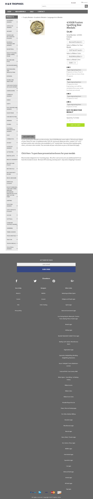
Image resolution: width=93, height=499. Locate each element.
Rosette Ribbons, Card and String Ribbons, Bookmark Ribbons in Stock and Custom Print (12, 191)
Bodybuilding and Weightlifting (11, 70)
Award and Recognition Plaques (12, 36)
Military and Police (10, 164)
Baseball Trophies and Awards (12, 43)
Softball (12, 219)
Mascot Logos (68, 431)
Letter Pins (12, 152)
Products (10, 17)
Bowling (9, 76)
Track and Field (12, 235)
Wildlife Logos (68, 448)
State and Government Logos (68, 310)
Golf (12, 135)
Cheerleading (12, 90)
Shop (9, 12)
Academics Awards (12, 21)
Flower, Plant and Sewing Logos (68, 408)
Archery (12, 31)
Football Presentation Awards (12, 129)
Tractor (12, 239)
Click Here (26, 153)
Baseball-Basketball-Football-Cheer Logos (68, 336)
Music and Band (11, 178)
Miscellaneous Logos (69, 425)
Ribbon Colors (68, 391)
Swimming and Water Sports (68, 293)
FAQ (18, 305)
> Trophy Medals (27, 17)
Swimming (12, 228)
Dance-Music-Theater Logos (69, 437)
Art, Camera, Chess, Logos (68, 443)
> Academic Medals (39, 17)
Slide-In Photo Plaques (11, 210)
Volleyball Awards (12, 248)
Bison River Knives (12, 66)
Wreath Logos (68, 324)
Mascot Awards (12, 159)
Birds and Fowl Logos (69, 471)
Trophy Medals (12, 243)
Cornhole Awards (10, 95)
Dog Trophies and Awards (12, 108)
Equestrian (12, 113)
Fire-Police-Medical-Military (68, 414)
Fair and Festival (12, 117)
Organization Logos (68, 349)
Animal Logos (68, 477)
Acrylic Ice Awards (12, 26)
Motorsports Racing (12, 173)
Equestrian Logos (68, 460)
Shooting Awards (12, 205)
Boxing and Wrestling (10, 80)
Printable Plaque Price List (68, 402)
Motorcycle (12, 168)
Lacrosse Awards (12, 147)
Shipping (9, 200)
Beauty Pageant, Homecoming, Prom (12, 54)
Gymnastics (12, 139)
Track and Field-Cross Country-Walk (69, 371)
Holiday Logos (68, 330)
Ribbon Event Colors (69, 396)
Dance (9, 100)
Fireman (12, 120)
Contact (41, 12)
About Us (18, 293)
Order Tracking (43, 305)
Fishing (12, 124)
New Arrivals (20, 12)
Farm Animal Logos (68, 454)
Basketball (12, 49)
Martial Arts (12, 155)
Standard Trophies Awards (12, 224)
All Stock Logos (68, 483)
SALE (32, 12)
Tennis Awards (11, 232)
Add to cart (76, 125)
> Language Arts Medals (54, 17)
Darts (9, 103)
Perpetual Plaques (10, 182)
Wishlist (43, 293)
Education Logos (69, 420)
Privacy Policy (18, 310)
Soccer (12, 215)
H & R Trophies (14, 4)
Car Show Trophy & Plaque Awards (12, 87)
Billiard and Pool (12, 60)
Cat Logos (68, 466)
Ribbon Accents (68, 385)
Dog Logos (68, 489)
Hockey (12, 142)
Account (73, 3)
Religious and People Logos (68, 299)
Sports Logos (69, 305)
